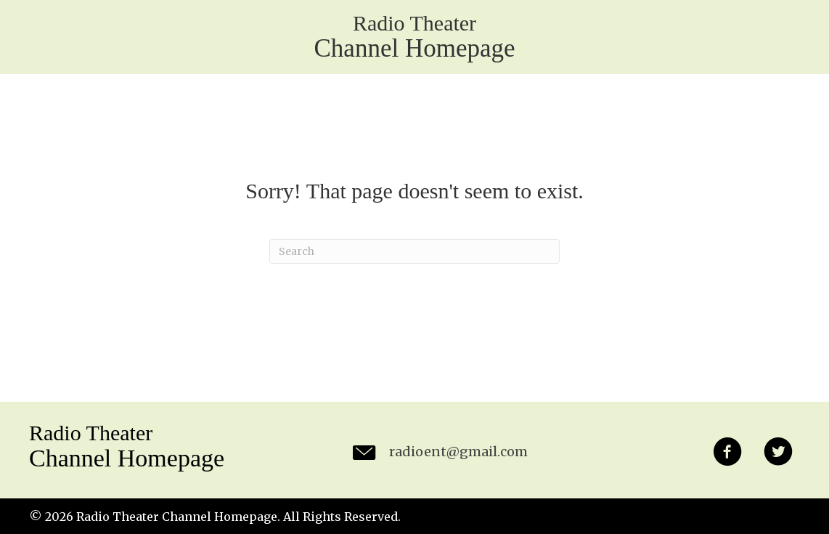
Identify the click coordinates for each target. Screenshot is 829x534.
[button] (727, 454)
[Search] (414, 251)
